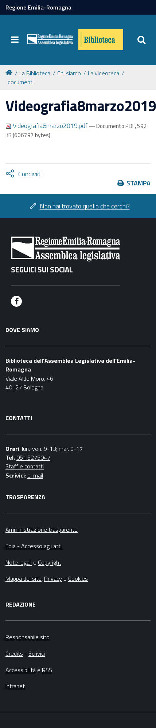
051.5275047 (33, 457)
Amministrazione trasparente (41, 529)
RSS (47, 669)
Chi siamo (69, 73)
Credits (14, 653)
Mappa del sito (23, 578)
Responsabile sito (27, 637)
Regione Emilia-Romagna (38, 7)
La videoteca (103, 73)
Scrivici (36, 653)
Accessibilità (20, 669)
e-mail (35, 475)
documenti (21, 82)
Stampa (138, 183)
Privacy (53, 578)
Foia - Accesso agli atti (34, 546)
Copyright (49, 562)
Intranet (15, 686)
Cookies (78, 578)
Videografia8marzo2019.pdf (47, 126)
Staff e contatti (24, 466)
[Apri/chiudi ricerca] (141, 39)
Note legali (18, 562)
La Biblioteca (34, 73)
